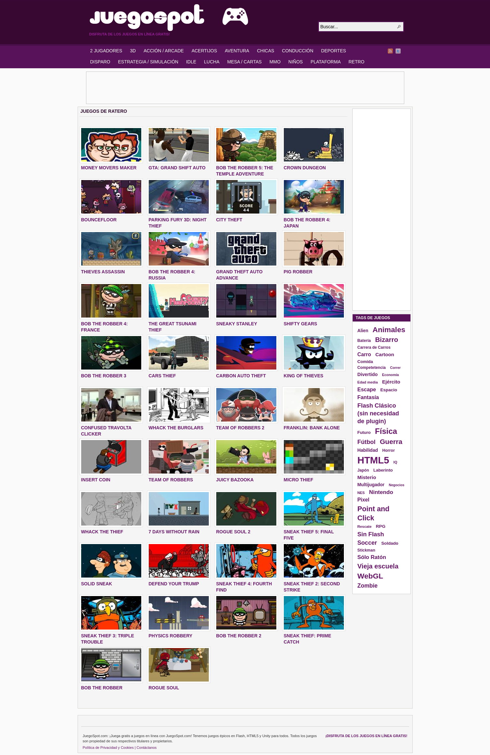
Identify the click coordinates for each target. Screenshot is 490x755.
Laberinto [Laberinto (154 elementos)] (383, 470)
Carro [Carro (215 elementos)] (364, 354)
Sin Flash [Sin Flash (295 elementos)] (371, 534)
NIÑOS (295, 61)
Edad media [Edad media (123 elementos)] (368, 382)
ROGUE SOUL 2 (233, 531)
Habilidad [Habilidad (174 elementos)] (368, 450)
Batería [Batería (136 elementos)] (364, 340)
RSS (390, 51)
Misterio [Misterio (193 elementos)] (367, 477)
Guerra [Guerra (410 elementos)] (391, 441)
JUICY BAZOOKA (235, 479)
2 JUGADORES (106, 50)
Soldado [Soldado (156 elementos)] (389, 543)
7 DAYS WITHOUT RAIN (174, 531)
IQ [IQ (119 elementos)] (395, 462)
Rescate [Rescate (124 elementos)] (365, 526)
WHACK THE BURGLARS (176, 427)
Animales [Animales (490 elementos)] (388, 329)
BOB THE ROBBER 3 (103, 375)
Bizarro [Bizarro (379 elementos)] (386, 339)
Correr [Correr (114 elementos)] (395, 368)
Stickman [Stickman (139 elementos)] (366, 550)
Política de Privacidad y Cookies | (109, 747)
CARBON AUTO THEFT (241, 375)
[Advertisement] (245, 87)
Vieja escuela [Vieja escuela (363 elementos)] (378, 566)
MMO (275, 61)
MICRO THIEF (298, 479)
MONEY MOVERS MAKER (109, 167)
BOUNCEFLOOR (99, 219)
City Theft (229, 219)
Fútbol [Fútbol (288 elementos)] (367, 441)
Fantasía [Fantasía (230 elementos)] (368, 397)
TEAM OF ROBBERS (171, 479)
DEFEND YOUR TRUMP (174, 583)
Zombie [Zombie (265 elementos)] (368, 585)
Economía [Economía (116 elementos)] (390, 375)
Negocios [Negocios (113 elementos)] (396, 485)
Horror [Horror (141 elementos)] (388, 450)
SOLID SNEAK (96, 583)
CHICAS (265, 50)
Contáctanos (147, 747)
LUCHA (211, 61)
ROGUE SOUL (164, 687)
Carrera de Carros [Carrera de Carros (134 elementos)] (374, 347)
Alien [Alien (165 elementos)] (363, 330)
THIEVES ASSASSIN (103, 271)
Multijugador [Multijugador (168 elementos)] (371, 484)
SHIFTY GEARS (300, 323)
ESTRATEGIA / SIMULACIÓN (148, 61)
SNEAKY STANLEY (236, 323)
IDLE (191, 61)
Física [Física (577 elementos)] (386, 431)
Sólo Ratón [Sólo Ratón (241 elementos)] (372, 557)
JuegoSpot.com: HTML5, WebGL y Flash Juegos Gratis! (199, 18)
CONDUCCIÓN (297, 50)
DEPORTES (333, 50)
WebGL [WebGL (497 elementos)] (370, 576)
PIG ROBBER (298, 271)
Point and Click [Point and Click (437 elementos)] (374, 513)
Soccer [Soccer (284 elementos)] (367, 543)
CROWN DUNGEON (305, 167)
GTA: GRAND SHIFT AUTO (177, 167)
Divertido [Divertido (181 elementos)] (368, 374)
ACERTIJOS (204, 50)
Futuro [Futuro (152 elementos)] (364, 432)
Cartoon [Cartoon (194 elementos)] (384, 354)
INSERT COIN (95, 479)
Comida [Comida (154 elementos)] (365, 361)
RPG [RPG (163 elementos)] (380, 526)
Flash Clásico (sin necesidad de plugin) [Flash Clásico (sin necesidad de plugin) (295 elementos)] (378, 413)
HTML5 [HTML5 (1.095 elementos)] (373, 460)
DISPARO (100, 61)
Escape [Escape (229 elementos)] (367, 389)
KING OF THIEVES (303, 375)
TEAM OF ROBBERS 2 (240, 427)
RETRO (356, 61)
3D (133, 50)
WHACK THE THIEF (102, 531)
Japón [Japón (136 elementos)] (363, 470)
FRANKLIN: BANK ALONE (312, 427)
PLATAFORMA (325, 61)
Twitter (398, 51)
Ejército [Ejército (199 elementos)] (391, 381)
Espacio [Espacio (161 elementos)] (388, 389)
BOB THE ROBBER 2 (238, 635)
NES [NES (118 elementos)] (361, 493)
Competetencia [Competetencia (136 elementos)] (372, 367)
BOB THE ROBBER (102, 687)
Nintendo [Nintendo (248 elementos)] (381, 492)
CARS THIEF (162, 375)
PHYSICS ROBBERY (171, 635)
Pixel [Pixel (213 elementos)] (364, 499)
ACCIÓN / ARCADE (164, 50)
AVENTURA (237, 50)
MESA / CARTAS (244, 61)
